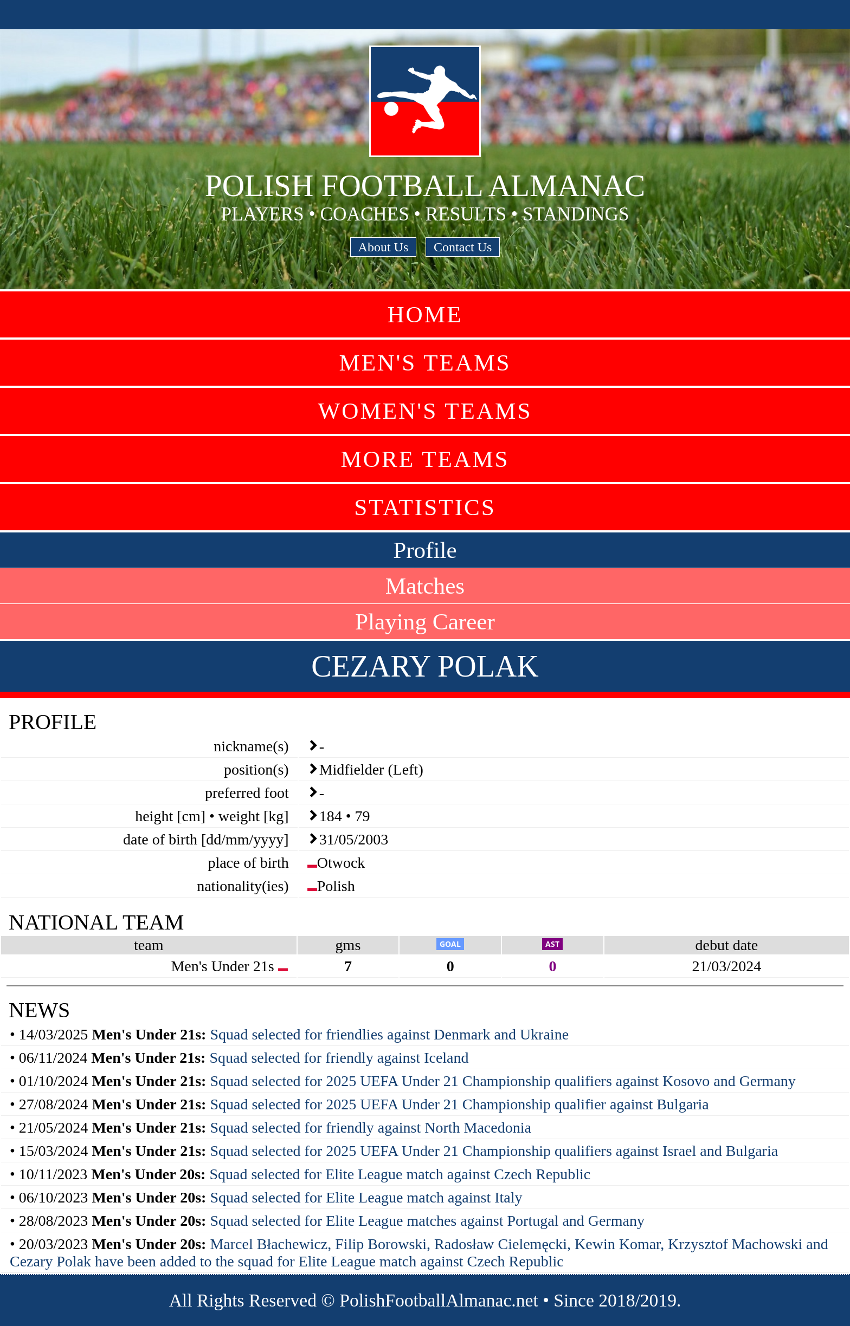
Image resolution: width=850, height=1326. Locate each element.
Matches (425, 586)
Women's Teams (425, 411)
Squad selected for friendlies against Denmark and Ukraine (389, 1034)
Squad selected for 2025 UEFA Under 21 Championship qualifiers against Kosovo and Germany (502, 1080)
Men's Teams (425, 362)
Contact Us (463, 247)
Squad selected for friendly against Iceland (338, 1057)
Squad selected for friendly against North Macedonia (370, 1127)
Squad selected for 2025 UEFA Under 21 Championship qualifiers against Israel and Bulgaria (494, 1150)
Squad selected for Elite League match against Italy (366, 1197)
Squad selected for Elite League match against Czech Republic (399, 1174)
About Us (383, 247)
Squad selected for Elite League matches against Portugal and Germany (427, 1220)
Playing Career (425, 621)
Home (424, 314)
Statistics (425, 507)
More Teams (424, 459)
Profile (425, 550)
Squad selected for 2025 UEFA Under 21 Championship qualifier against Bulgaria (459, 1104)
